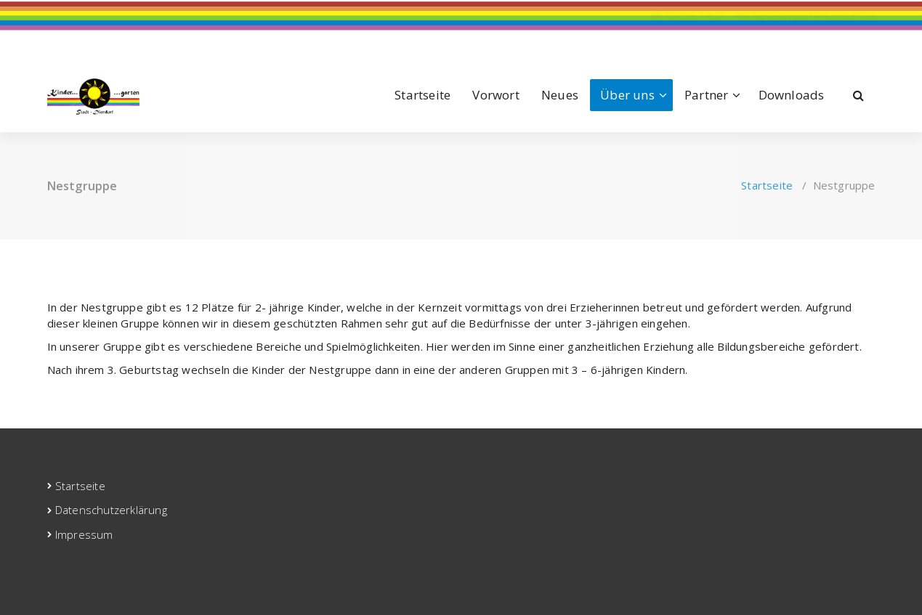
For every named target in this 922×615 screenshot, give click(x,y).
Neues (559, 94)
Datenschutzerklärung (111, 509)
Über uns (627, 94)
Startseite (422, 94)
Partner (706, 94)
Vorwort (495, 94)
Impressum (84, 534)
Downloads (792, 94)
